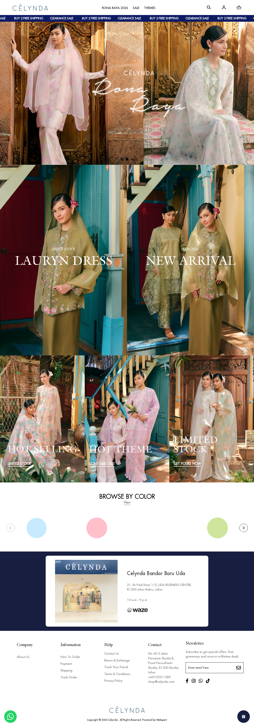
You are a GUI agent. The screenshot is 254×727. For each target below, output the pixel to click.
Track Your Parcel (116, 667)
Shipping (66, 670)
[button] (122, 159)
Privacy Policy (113, 681)
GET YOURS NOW (187, 464)
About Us (23, 657)
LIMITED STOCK (19, 464)
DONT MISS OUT (102, 464)
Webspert (161, 719)
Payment (66, 664)
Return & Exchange (117, 660)
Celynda (113, 719)
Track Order (68, 677)
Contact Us (111, 653)
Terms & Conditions (117, 674)
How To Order (70, 657)
